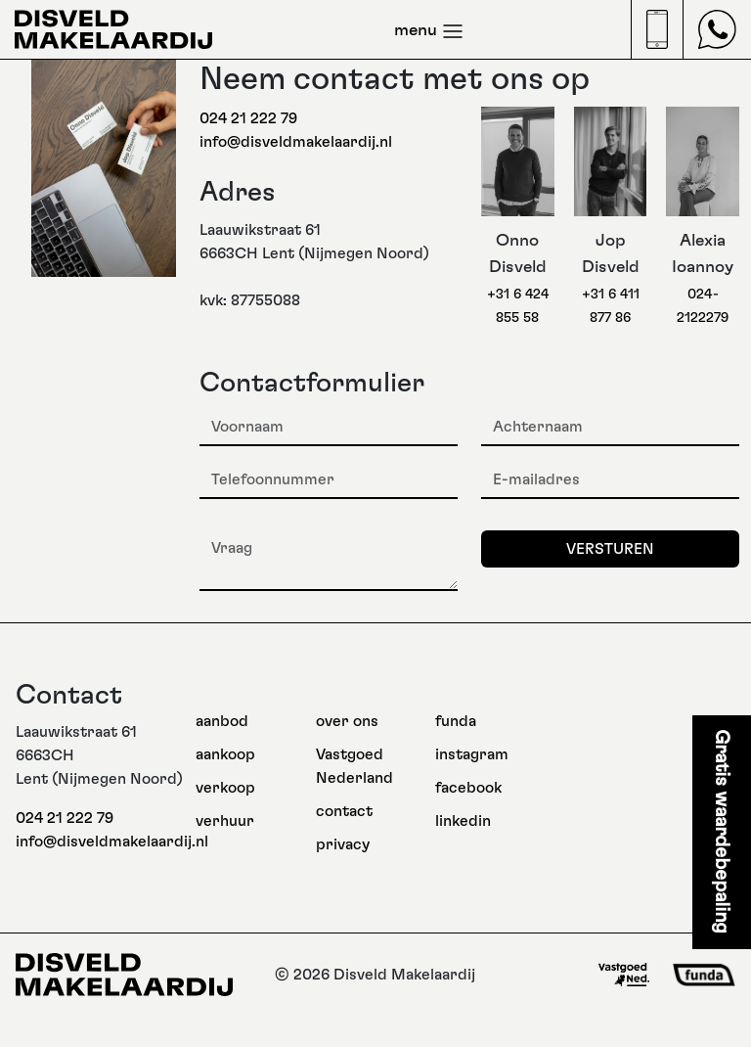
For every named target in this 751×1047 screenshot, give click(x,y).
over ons (347, 721)
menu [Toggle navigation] (429, 31)
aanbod (222, 721)
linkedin (463, 821)
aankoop (225, 754)
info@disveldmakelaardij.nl (295, 142)
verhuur (225, 821)
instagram (471, 754)
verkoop (225, 788)
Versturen (610, 549)
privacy (343, 844)
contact (344, 811)
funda (455, 721)
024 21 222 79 (248, 118)
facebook (468, 788)
